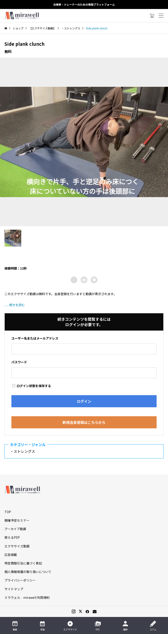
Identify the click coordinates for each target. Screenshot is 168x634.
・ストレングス (24, 451)
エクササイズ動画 (16, 546)
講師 (125, 625)
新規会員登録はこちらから (84, 422)
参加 (42, 625)
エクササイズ (70, 625)
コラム (153, 625)
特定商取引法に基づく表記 (23, 563)
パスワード (19, 362)
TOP (7, 512)
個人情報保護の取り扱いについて (27, 571)
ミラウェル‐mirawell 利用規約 (27, 597)
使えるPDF (12, 537)
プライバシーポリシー (20, 580)
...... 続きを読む (14, 305)
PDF (97, 625)
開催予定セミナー (16, 520)
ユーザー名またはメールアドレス (34, 338)
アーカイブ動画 (15, 529)
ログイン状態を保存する (31, 385)
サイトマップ (13, 589)
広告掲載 (10, 554)
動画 (15, 625)
